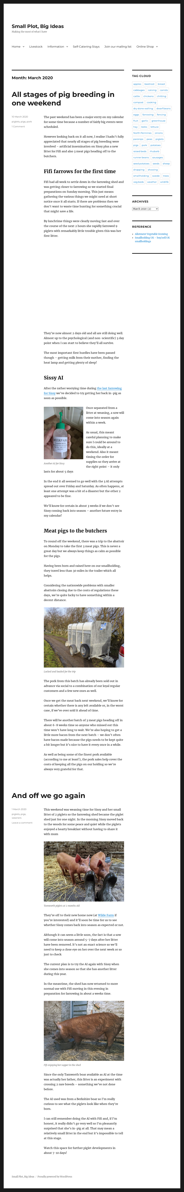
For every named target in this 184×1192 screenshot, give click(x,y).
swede (156, 175)
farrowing (148, 114)
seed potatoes (141, 163)
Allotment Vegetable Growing (151, 234)
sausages (157, 157)
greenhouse (158, 120)
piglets (16, 121)
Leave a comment (22, 822)
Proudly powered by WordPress (55, 1176)
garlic (145, 120)
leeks (144, 126)
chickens (148, 96)
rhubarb (154, 151)
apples (137, 84)
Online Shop (145, 46)
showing (153, 169)
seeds (156, 163)
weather (152, 181)
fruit (135, 120)
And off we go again (48, 795)
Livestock (36, 46)
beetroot (149, 84)
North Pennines (142, 133)
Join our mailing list (118, 46)
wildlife (164, 181)
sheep (166, 163)
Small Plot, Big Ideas (38, 26)
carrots (164, 90)
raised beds (139, 151)
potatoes (156, 145)
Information (55, 46)
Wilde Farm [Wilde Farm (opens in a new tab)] (106, 915)
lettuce (155, 126)
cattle (136, 96)
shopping (138, 169)
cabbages (139, 90)
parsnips (138, 139)
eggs (136, 114)
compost (138, 102)
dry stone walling (143, 108)
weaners (16, 817)
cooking (151, 102)
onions (159, 133)
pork (29, 121)
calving (152, 90)
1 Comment (18, 126)
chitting (161, 96)
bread (161, 84)
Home (16, 46)
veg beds (138, 181)
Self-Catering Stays (86, 46)
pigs (23, 121)
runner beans (141, 157)
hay (135, 126)
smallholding (141, 175)
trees (166, 175)
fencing (161, 114)
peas (149, 139)
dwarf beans (163, 108)
